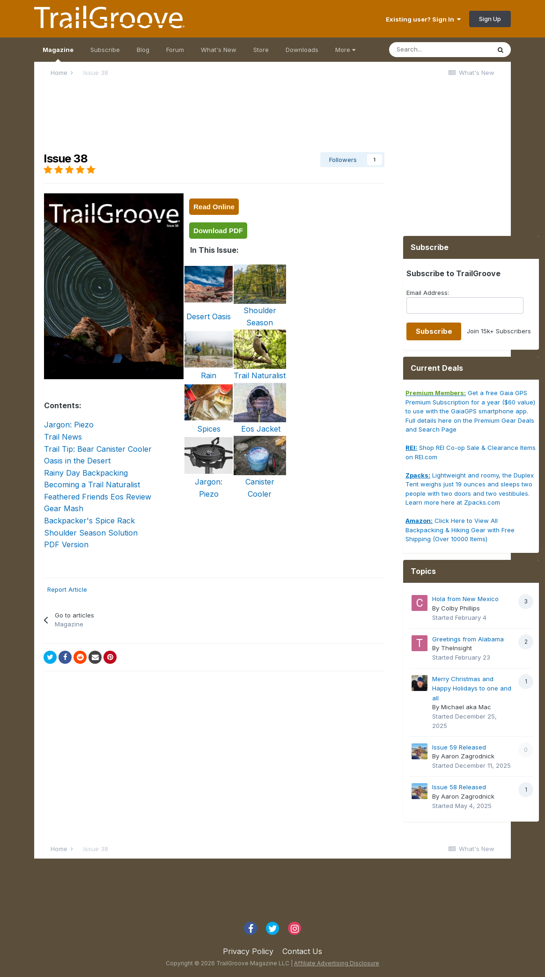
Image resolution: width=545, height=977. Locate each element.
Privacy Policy (248, 951)
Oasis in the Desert (77, 460)
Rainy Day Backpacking (86, 472)
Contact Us (302, 951)
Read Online (214, 207)
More (345, 49)
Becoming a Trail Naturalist (92, 484)
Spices (209, 428)
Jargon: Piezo (69, 424)
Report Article (67, 589)
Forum (175, 49)
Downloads (302, 49)
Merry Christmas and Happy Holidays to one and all (471, 688)
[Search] (439, 49)
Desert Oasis (208, 316)
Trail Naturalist (260, 375)
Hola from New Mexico (465, 598)
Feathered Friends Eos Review (97, 496)
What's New (218, 49)
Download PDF (218, 231)
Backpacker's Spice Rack (89, 520)
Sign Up (490, 18)
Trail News (63, 436)
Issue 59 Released (459, 747)
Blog (143, 49)
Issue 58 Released (459, 787)
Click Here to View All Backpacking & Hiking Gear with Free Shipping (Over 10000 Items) (460, 530)
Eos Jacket (259, 428)
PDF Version (66, 544)
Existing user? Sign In (423, 19)
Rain (208, 375)
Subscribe (105, 49)
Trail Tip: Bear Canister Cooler (98, 449)
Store (261, 49)
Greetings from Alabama (468, 639)
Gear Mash (63, 508)
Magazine (58, 54)
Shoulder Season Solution (91, 532)
